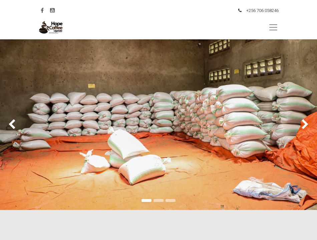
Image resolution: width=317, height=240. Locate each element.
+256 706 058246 (262, 10)
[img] (12, 124)
